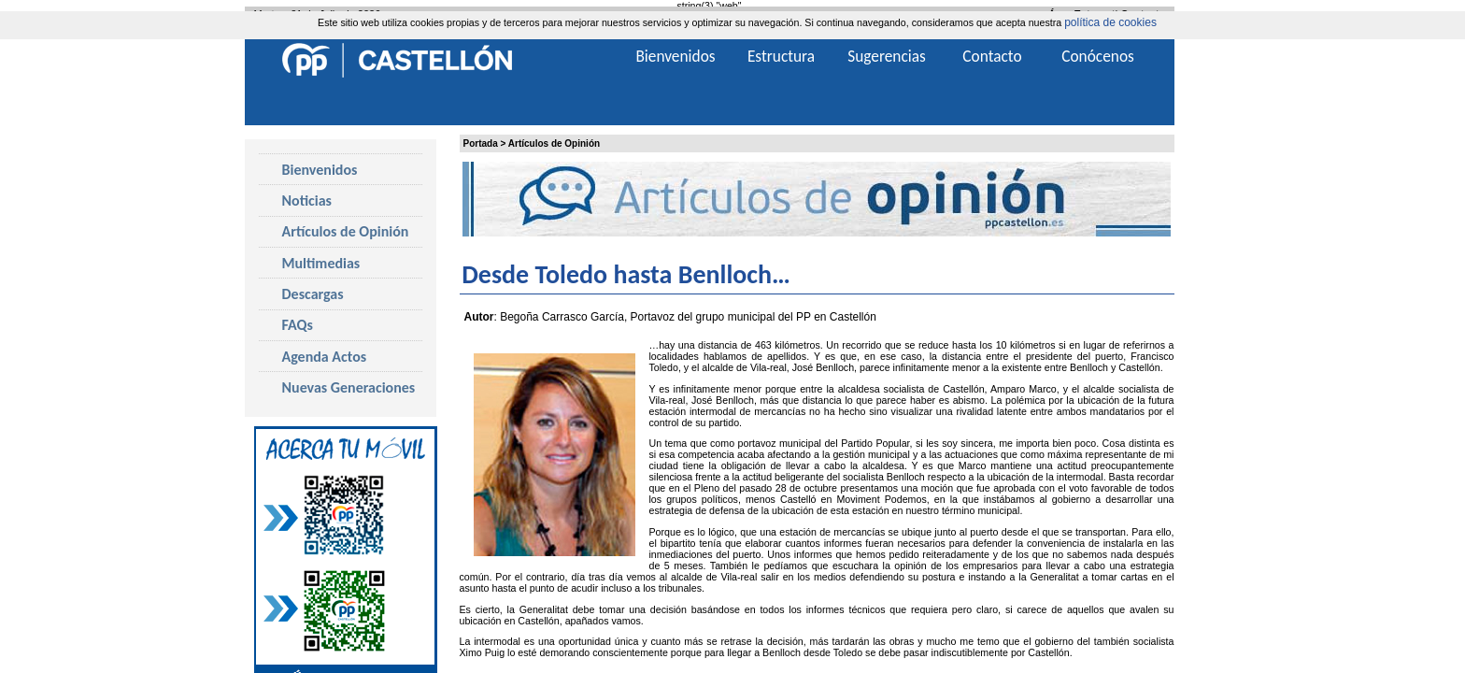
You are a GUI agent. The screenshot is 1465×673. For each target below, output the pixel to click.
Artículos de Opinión (554, 143)
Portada (480, 143)
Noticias (307, 200)
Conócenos (1097, 56)
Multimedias (321, 263)
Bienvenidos (320, 170)
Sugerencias (886, 56)
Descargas (313, 294)
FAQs (297, 325)
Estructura (781, 56)
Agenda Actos (324, 356)
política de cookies (1110, 22)
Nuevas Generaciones (349, 387)
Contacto (991, 56)
